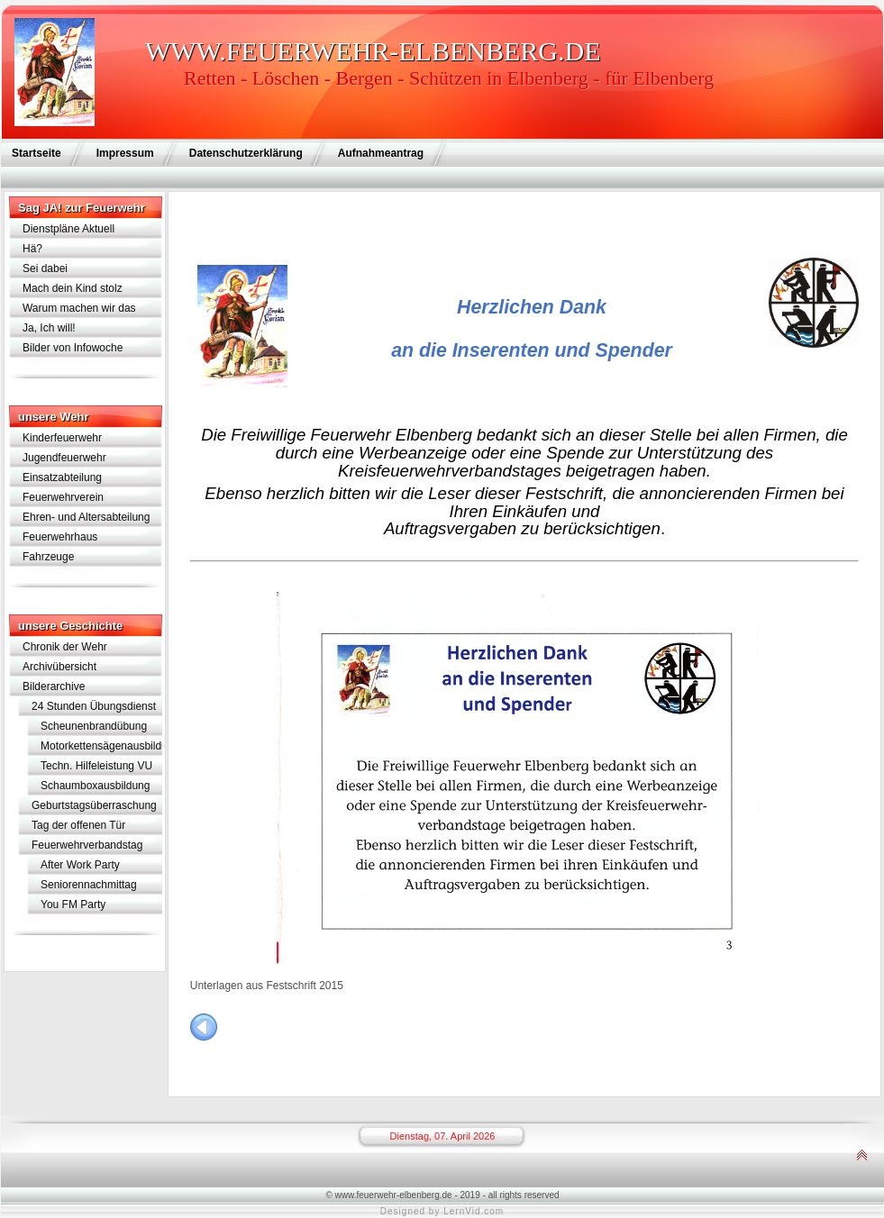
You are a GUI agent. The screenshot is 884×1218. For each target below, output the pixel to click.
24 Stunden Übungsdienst (94, 706)
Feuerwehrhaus (60, 537)
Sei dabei (45, 268)
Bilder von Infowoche (73, 347)
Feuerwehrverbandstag (87, 845)
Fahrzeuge (48, 556)
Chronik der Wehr (65, 647)
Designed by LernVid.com (442, 1211)
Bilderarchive (54, 686)
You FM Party (73, 904)
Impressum (125, 153)
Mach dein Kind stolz (73, 288)
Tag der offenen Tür (78, 825)
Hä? (32, 248)
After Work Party (80, 865)
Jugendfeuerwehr (64, 457)
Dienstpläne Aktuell (68, 229)
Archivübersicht (59, 666)
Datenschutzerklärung (246, 153)
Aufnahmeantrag (381, 153)
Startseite (36, 153)
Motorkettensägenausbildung (101, 746)
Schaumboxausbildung (95, 785)
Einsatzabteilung (62, 477)
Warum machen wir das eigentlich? (79, 310)
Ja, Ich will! (49, 328)
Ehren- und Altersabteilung (86, 517)
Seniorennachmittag (89, 884)
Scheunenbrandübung (94, 726)
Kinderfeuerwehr (62, 438)
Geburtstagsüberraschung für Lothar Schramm (94, 807)
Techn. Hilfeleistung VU (96, 765)
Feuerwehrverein (63, 497)
